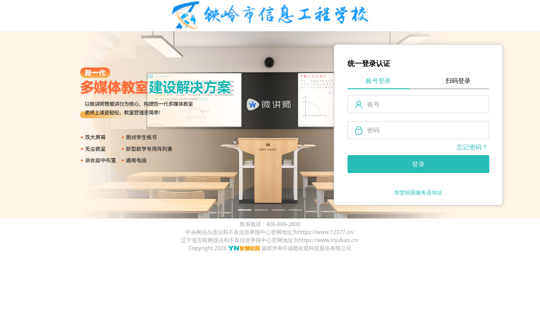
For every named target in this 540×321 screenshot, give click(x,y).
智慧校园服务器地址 (418, 192)
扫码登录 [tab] (458, 80)
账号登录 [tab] (378, 80)
